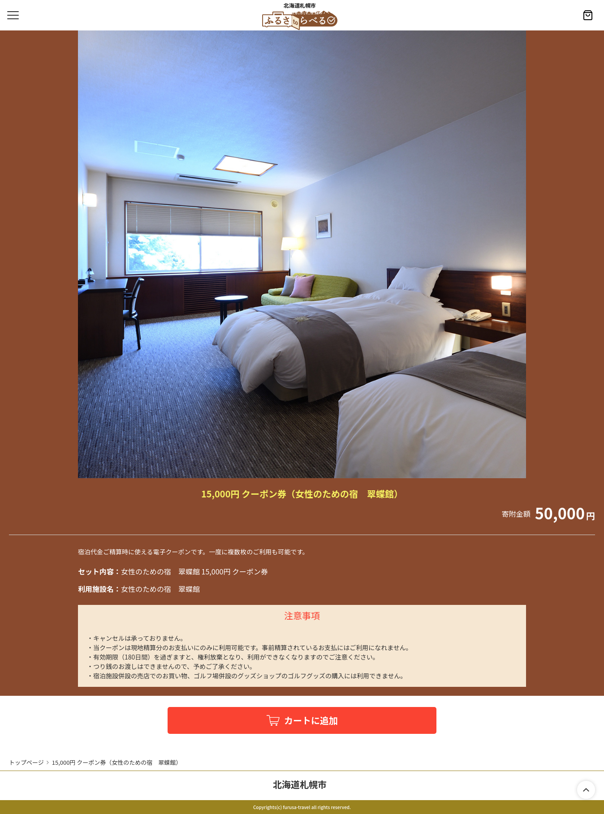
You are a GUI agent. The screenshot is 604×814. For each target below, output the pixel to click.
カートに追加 (311, 720)
